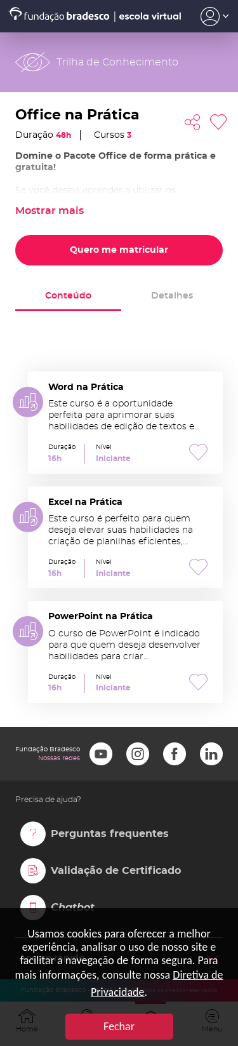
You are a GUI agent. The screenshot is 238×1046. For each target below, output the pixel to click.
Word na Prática (125, 423)
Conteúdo (68, 296)
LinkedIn (211, 753)
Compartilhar (192, 122)
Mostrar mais (49, 211)
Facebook (174, 753)
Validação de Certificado (116, 871)
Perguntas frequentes (110, 834)
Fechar (119, 1026)
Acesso (215, 16)
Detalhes (172, 296)
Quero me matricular (119, 250)
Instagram (137, 753)
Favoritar (218, 122)
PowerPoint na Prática (125, 652)
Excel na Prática (125, 537)
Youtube (100, 753)
